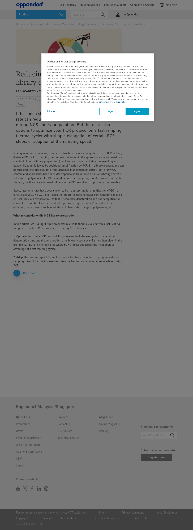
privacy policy (105, 102)
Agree (137, 111)
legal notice (121, 102)
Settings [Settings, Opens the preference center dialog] (51, 111)
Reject (111, 111)
